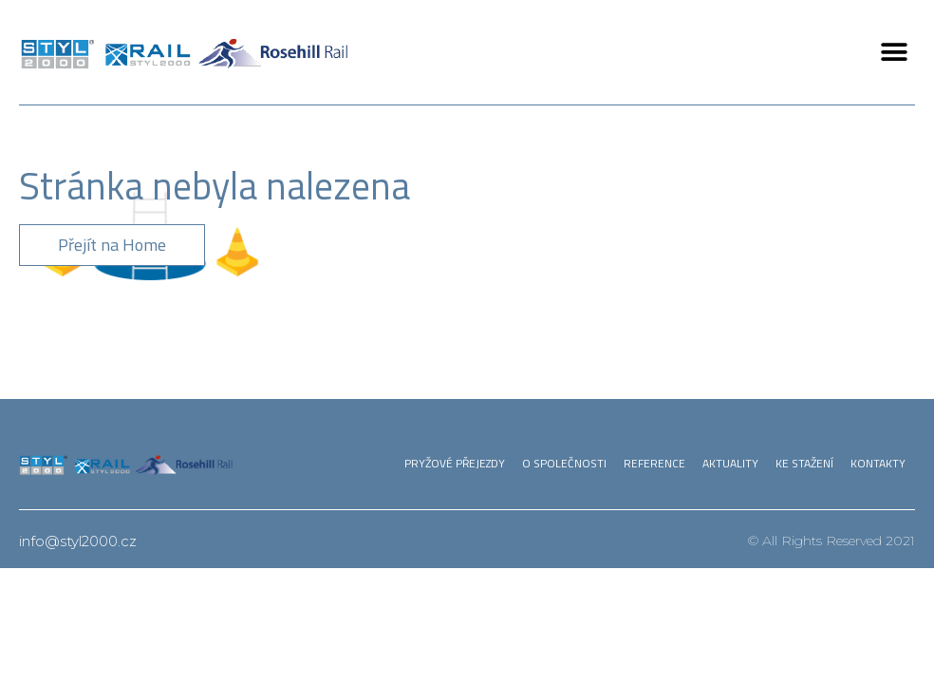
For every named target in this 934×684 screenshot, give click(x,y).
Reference (654, 463)
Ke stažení (804, 463)
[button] (893, 52)
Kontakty (878, 463)
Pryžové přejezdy (454, 463)
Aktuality (730, 463)
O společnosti (564, 463)
